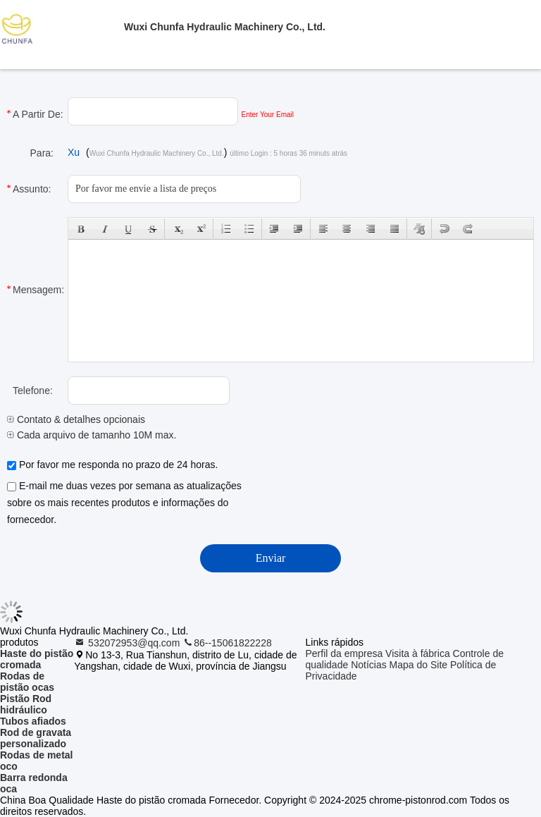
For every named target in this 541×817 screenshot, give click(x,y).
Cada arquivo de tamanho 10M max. (91, 435)
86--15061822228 (227, 643)
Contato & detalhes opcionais (76, 419)
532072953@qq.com (128, 643)
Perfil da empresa (344, 653)
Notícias (369, 664)
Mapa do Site (419, 664)
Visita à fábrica (417, 653)
